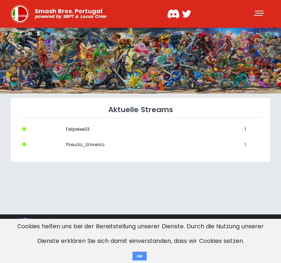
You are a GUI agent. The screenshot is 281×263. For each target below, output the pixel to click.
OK (139, 256)
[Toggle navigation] (259, 14)
